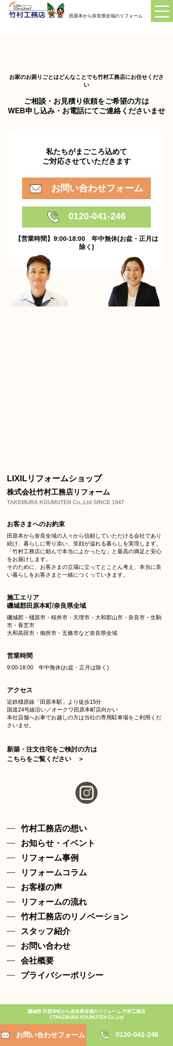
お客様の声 (41, 887)
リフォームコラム (54, 872)
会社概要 (37, 960)
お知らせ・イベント (58, 843)
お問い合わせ (45, 946)
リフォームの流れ (54, 902)
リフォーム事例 (50, 857)
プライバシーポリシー (62, 975)
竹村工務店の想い (54, 828)
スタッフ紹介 (45, 931)
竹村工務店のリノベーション (74, 916)
